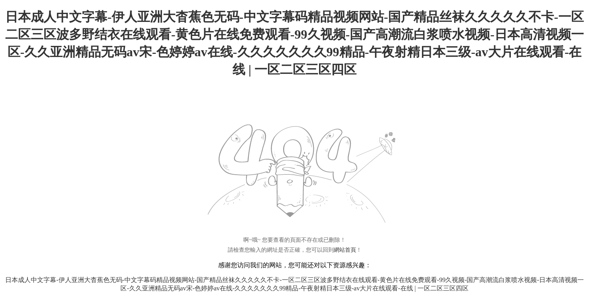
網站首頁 (345, 250)
